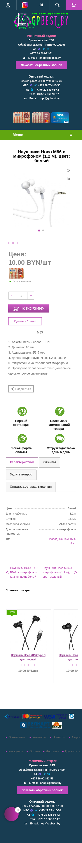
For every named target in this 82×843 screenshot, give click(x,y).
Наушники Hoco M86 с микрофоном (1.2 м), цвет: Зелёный (57, 572)
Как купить (16, 751)
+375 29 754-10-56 (49, 85)
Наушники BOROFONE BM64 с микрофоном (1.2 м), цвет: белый (25, 572)
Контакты (38, 737)
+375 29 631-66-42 (48, 89)
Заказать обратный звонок (41, 65)
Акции (76, 737)
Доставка (52, 751)
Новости (59, 737)
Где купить (72, 751)
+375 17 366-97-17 (48, 94)
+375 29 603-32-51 (41, 53)
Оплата (35, 751)
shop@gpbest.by (50, 57)
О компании (17, 737)
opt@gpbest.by (49, 98)
